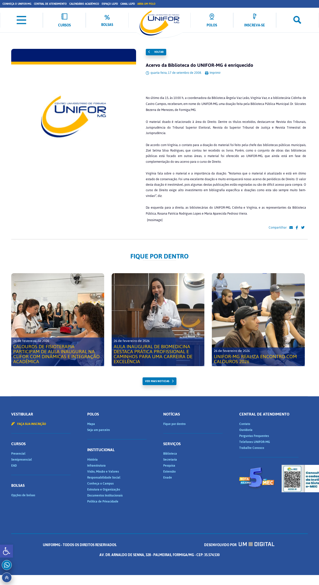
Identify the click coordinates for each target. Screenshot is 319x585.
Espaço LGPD (110, 3)
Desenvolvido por (239, 545)
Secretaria (170, 460)
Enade (167, 478)
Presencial (18, 454)
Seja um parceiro (98, 430)
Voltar (156, 52)
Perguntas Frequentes (254, 436)
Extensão (169, 472)
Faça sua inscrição (28, 424)
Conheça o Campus (100, 484)
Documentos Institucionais (105, 496)
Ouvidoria (245, 430)
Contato (244, 424)
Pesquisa (169, 466)
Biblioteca (170, 454)
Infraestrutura (96, 466)
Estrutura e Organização (103, 490)
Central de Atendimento (50, 3)
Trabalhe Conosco (251, 448)
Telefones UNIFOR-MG (254, 442)
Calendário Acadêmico (84, 3)
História (92, 460)
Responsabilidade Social (103, 478)
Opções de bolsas (23, 495)
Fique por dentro (174, 424)
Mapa (91, 424)
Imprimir (213, 73)
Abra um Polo (146, 3)
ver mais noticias (157, 381)
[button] (6, 551)
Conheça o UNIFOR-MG (16, 3)
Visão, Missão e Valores (103, 472)
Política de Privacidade (102, 501)
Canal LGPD (127, 3)
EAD (14, 466)
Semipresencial (21, 460)
